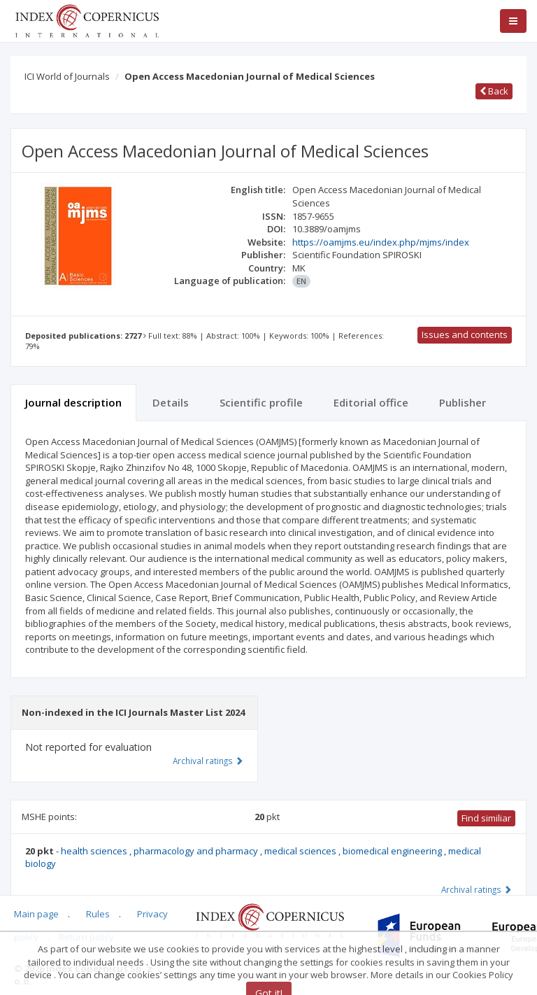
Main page (36, 914)
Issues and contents (465, 334)
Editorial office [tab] (371, 402)
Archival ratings (476, 889)
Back (494, 91)
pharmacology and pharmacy (197, 851)
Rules (98, 914)
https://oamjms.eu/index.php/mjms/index (380, 242)
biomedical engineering (393, 851)
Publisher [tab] (462, 402)
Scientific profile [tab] (261, 402)
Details (170, 402)
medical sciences (301, 851)
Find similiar (486, 818)
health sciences (95, 851)
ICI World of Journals (67, 76)
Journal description (73, 402)
